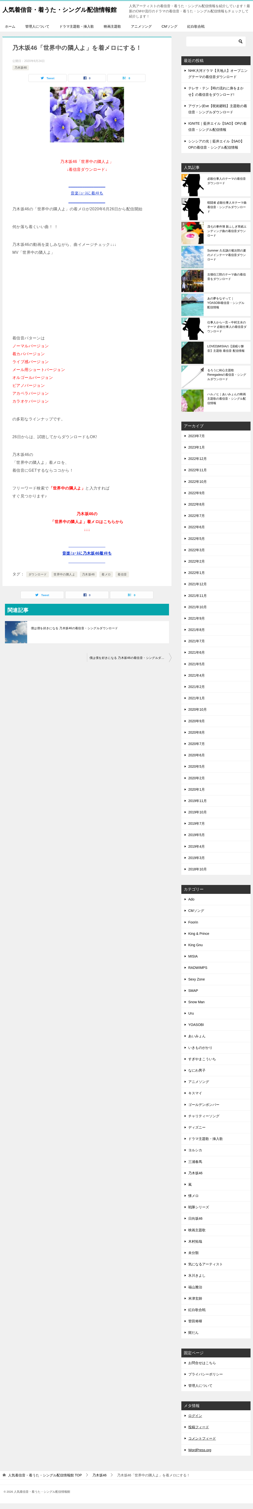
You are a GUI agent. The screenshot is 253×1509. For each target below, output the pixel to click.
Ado (191, 905)
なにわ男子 (197, 1076)
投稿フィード (198, 1433)
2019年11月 (197, 806)
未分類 (193, 1258)
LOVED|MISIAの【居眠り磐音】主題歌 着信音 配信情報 (226, 354)
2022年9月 (196, 499)
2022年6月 (196, 533)
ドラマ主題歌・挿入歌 (76, 32)
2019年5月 (196, 841)
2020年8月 (196, 738)
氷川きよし (197, 1281)
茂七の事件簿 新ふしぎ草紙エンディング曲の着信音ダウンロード (227, 237)
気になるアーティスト (205, 1270)
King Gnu (195, 951)
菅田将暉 (195, 1327)
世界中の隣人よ (64, 580)
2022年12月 (197, 464)
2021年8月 (196, 635)
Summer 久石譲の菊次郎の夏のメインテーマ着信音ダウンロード (226, 261)
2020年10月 (197, 715)
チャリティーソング (203, 1122)
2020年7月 (196, 749)
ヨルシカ (195, 1156)
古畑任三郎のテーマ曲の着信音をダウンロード (226, 282)
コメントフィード (202, 1444)
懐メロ (193, 1201)
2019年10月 (197, 818)
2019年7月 (196, 829)
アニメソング (141, 32)
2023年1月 (196, 453)
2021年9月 (196, 624)
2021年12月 (197, 590)
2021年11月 (197, 601)
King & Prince (198, 939)
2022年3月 (196, 556)
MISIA (193, 962)
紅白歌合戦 (196, 32)
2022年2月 (196, 567)
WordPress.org (199, 1456)
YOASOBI (196, 1030)
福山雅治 (195, 1293)
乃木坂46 (21, 73)
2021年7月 (196, 647)
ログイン (195, 1421)
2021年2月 (196, 692)
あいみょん (197, 1042)
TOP (45, 1481)
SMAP (193, 996)
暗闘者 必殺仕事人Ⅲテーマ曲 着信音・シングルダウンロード (227, 213)
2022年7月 (196, 521)
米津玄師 (195, 1304)
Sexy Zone (196, 985)
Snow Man (196, 1008)
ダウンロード (37, 580)
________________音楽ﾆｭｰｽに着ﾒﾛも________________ (86, 199)
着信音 (122, 580)
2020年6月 (196, 761)
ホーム (10, 32)
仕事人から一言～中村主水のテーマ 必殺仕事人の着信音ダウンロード (227, 332)
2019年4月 (196, 852)
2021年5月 (196, 670)
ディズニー (197, 1133)
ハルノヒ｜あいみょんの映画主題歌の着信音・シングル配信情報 (226, 404)
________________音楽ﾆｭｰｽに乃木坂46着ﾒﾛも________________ (87, 559)
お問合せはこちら (202, 1369)
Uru (191, 1019)
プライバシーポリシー (205, 1380)
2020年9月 (196, 727)
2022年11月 (197, 476)
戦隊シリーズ (198, 1213)
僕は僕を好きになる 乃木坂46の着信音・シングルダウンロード (74, 634)
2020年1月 (196, 795)
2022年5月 (196, 544)
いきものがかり (200, 1053)
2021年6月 (196, 658)
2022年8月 (196, 510)
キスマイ (195, 1099)
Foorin (193, 928)
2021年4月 (196, 681)
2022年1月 (196, 578)
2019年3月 (196, 863)
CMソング (169, 32)
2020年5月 (196, 772)
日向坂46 (195, 1224)
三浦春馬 (195, 1167)
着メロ (106, 580)
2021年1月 (196, 704)
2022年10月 (197, 487)
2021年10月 (197, 613)
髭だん (193, 1338)
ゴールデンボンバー (203, 1110)
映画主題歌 (112, 32)
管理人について (37, 32)
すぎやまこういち (202, 1065)
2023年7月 (196, 442)
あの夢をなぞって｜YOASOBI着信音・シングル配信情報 (225, 308)
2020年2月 (196, 784)
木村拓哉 (195, 1247)
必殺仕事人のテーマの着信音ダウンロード (226, 187)
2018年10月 (197, 875)
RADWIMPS (197, 973)
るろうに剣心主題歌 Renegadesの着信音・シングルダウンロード (226, 380)
